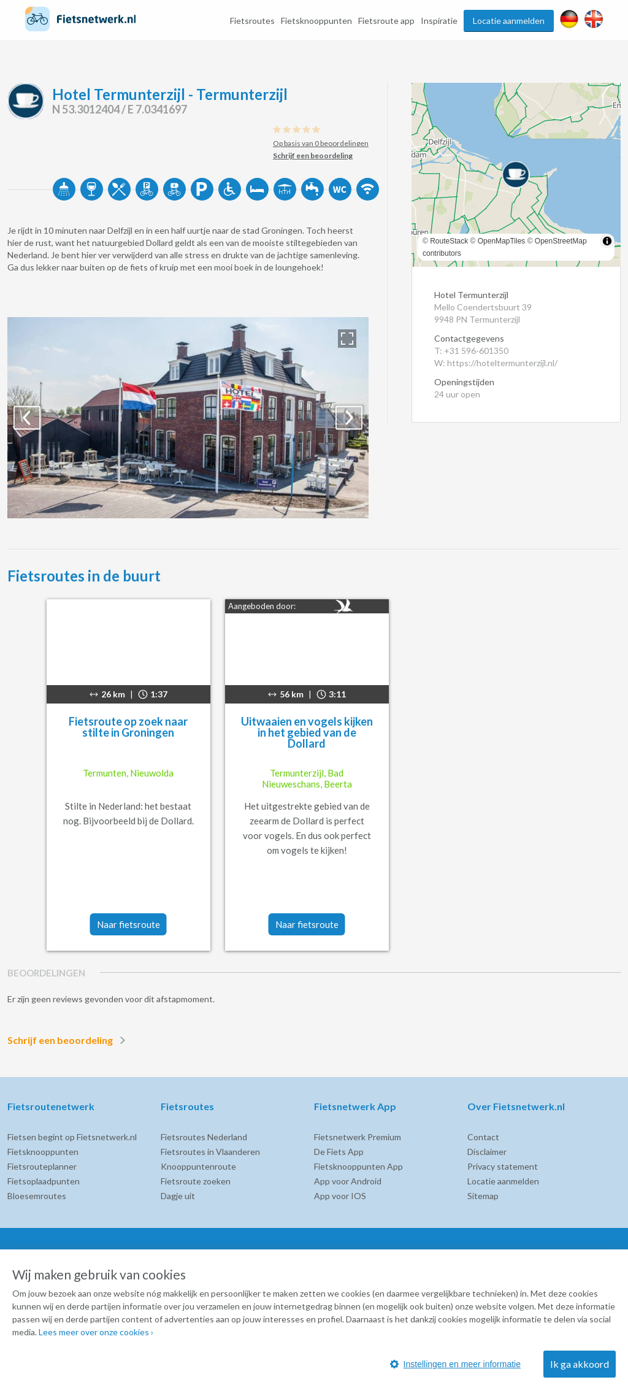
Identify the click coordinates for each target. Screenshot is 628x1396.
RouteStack (449, 241)
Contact (483, 1137)
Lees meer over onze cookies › (96, 1332)
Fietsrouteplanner (42, 1166)
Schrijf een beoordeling (68, 1040)
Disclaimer (487, 1151)
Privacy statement (502, 1166)
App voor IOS (340, 1196)
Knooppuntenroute (198, 1166)
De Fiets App (339, 1151)
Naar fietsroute (128, 924)
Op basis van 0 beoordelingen (321, 143)
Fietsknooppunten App (358, 1166)
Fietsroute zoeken (196, 1181)
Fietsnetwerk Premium (357, 1137)
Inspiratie (439, 20)
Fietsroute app (386, 20)
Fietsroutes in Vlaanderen (210, 1151)
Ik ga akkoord (579, 1364)
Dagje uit (178, 1196)
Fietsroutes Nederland (204, 1137)
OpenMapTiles (502, 241)
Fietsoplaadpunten (43, 1181)
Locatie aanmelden (509, 20)
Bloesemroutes (36, 1196)
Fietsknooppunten (316, 20)
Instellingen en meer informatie (455, 1364)
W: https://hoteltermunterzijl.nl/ (495, 363)
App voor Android (347, 1181)
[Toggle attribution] (607, 241)
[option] (188, 417)
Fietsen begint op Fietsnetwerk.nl (72, 1137)
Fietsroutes (252, 20)
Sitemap (483, 1196)
